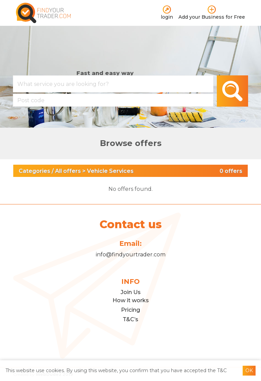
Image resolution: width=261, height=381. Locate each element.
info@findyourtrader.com (131, 254)
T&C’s (130, 319)
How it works (130, 300)
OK (249, 370)
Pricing (130, 310)
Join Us (131, 292)
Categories (34, 171)
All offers (68, 171)
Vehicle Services (110, 171)
